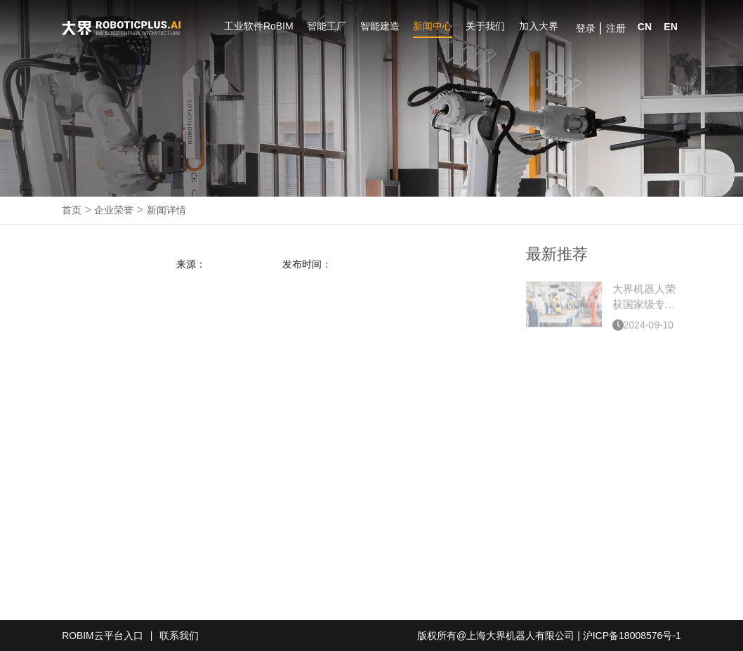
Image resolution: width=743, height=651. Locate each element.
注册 (616, 28)
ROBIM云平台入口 (102, 635)
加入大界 (538, 26)
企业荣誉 (113, 210)
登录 (586, 28)
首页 (71, 210)
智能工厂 (326, 26)
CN (645, 26)
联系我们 (179, 635)
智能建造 (380, 26)
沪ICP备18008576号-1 (632, 635)
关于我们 (485, 26)
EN (670, 26)
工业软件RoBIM (259, 26)
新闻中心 (432, 26)
